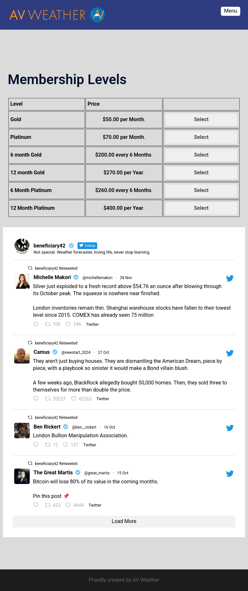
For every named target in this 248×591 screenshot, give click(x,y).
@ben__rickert (84, 427)
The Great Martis (53, 473)
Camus (42, 352)
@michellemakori (97, 278)
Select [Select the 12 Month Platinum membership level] (201, 208)
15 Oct (123, 473)
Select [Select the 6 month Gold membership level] (201, 155)
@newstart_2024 (75, 352)
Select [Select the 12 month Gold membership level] (201, 173)
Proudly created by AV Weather (124, 580)
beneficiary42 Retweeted (56, 268)
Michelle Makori (52, 277)
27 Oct (103, 352)
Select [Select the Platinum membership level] (201, 137)
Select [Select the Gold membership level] (201, 119)
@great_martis (96, 473)
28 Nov (126, 278)
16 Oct (109, 427)
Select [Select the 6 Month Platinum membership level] (201, 190)
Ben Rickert (47, 427)
